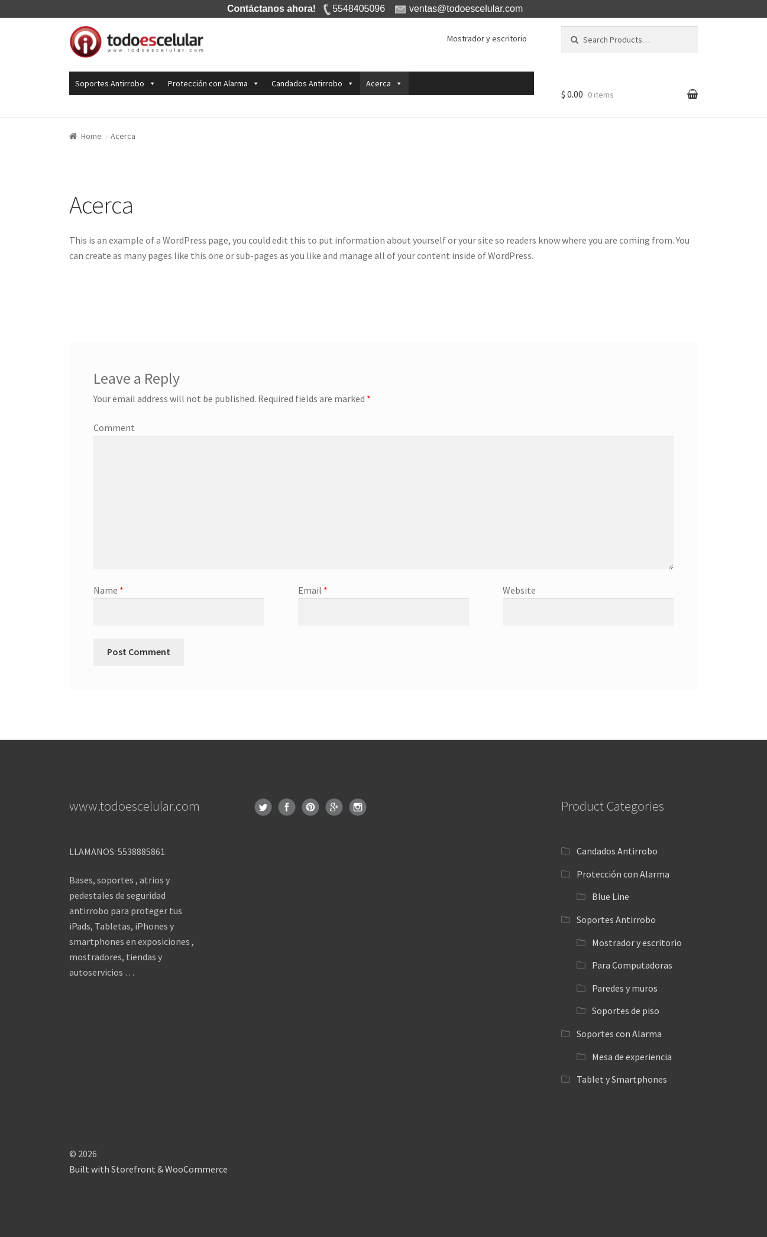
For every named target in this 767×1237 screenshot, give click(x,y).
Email (313, 590)
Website (519, 590)
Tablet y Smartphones (622, 1079)
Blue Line (610, 896)
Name (108, 590)
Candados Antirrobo (306, 83)
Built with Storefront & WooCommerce (148, 1169)
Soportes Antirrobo (109, 83)
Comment (114, 427)
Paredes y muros (625, 988)
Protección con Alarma (208, 83)
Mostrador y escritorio (487, 38)
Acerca (378, 83)
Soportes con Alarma (619, 1034)
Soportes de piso (625, 1010)
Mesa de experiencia (632, 1057)
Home (91, 136)
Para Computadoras (632, 965)
